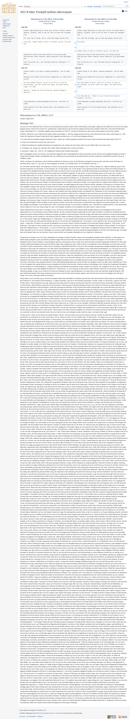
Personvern (23, 716)
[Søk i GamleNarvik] (115, 6)
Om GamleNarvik (31, 716)
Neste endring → (100, 23)
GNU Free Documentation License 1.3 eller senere (49, 713)
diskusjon (47, 21)
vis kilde (60, 19)
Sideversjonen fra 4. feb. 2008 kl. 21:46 (43, 19)
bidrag (53, 21)
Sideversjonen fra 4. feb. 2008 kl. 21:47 (97, 19)
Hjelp (124, 11)
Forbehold (40, 716)
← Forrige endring (47, 23)
